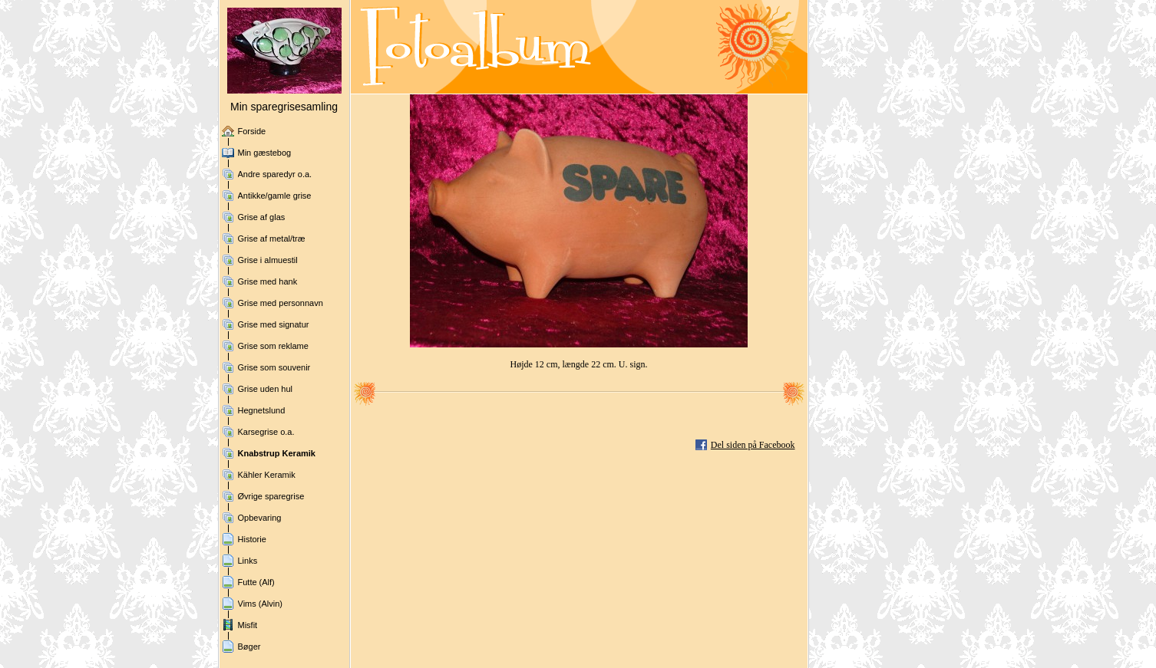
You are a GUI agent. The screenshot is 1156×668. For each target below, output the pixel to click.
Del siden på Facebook (753, 444)
